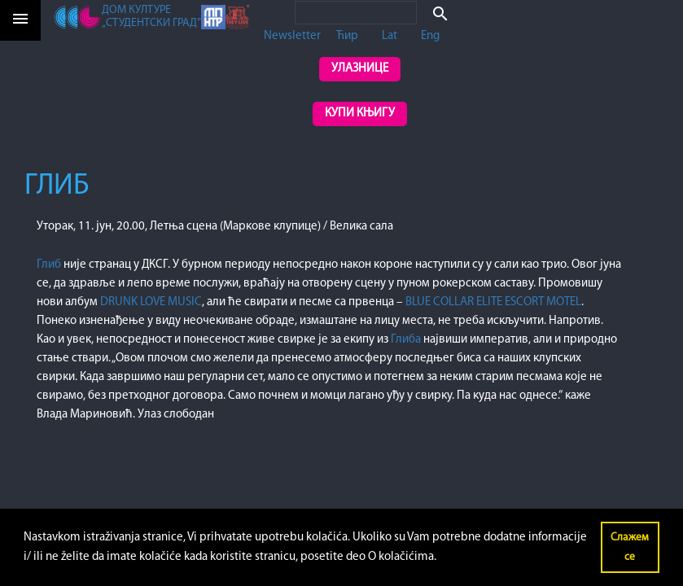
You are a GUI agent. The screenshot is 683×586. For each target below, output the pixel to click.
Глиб (50, 265)
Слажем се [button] (630, 547)
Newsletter (292, 36)
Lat (389, 36)
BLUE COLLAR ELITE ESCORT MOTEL (493, 302)
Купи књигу (360, 113)
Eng (430, 36)
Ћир (347, 36)
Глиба (407, 340)
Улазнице (359, 69)
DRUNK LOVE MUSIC (151, 302)
